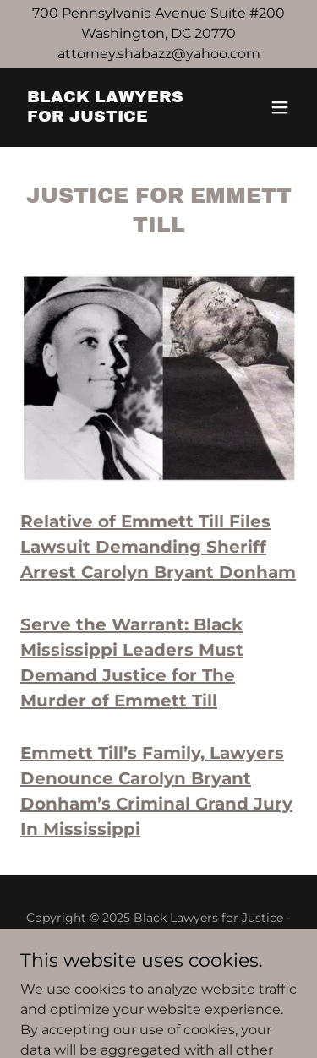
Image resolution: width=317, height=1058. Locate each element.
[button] (280, 107)
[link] (117, 117)
